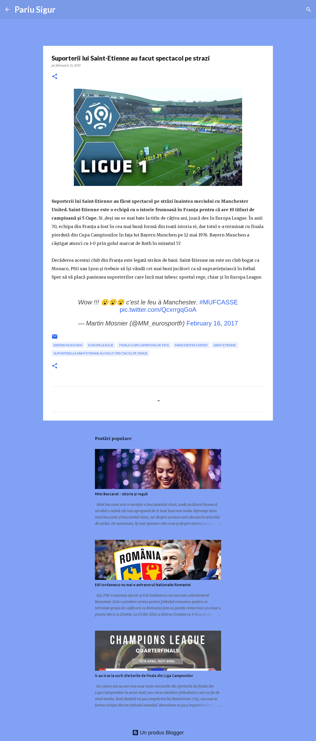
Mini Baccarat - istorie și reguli (121, 494)
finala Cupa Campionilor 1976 (144, 345)
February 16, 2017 (212, 323)
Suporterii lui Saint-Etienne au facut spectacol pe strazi (100, 353)
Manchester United (191, 345)
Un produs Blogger (158, 732)
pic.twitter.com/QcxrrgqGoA (158, 309)
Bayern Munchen (68, 345)
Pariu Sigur (35, 9)
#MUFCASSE (219, 302)
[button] (55, 76)
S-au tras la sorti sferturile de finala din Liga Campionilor (144, 676)
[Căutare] (308, 9)
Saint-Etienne (224, 345)
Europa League (100, 345)
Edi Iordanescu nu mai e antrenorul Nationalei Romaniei (143, 585)
